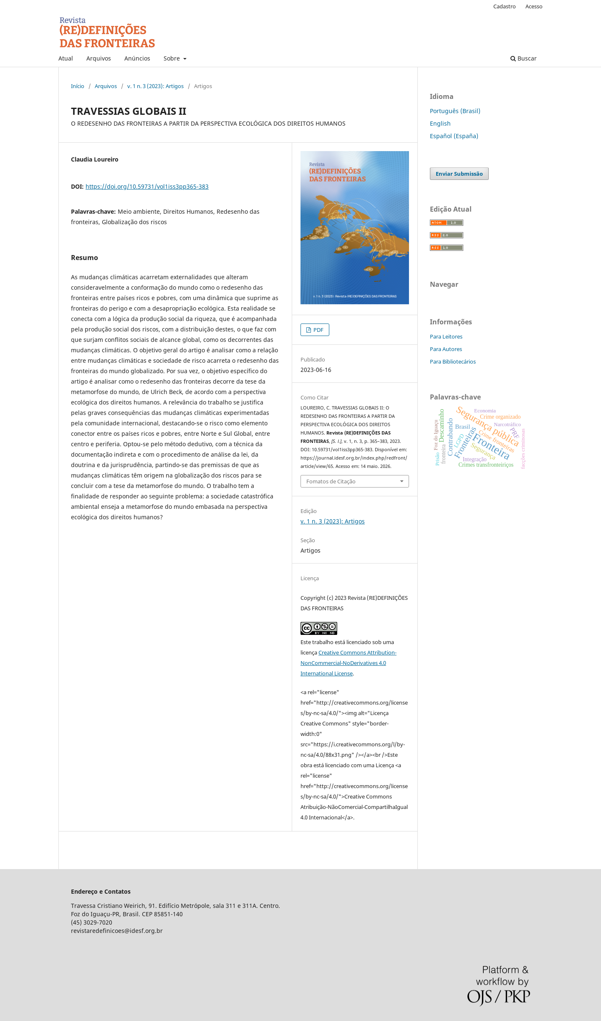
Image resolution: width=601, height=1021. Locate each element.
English (440, 123)
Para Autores (446, 349)
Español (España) (454, 136)
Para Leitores (446, 336)
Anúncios (137, 58)
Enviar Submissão (459, 173)
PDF (317, 330)
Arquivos (98, 58)
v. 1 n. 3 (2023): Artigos (155, 86)
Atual (65, 58)
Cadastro (504, 6)
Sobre (173, 58)
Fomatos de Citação (331, 481)
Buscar (523, 58)
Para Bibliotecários (453, 361)
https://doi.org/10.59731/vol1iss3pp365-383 (147, 186)
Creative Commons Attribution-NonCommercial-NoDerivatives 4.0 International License (348, 663)
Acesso (534, 6)
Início (77, 86)
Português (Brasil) (455, 111)
